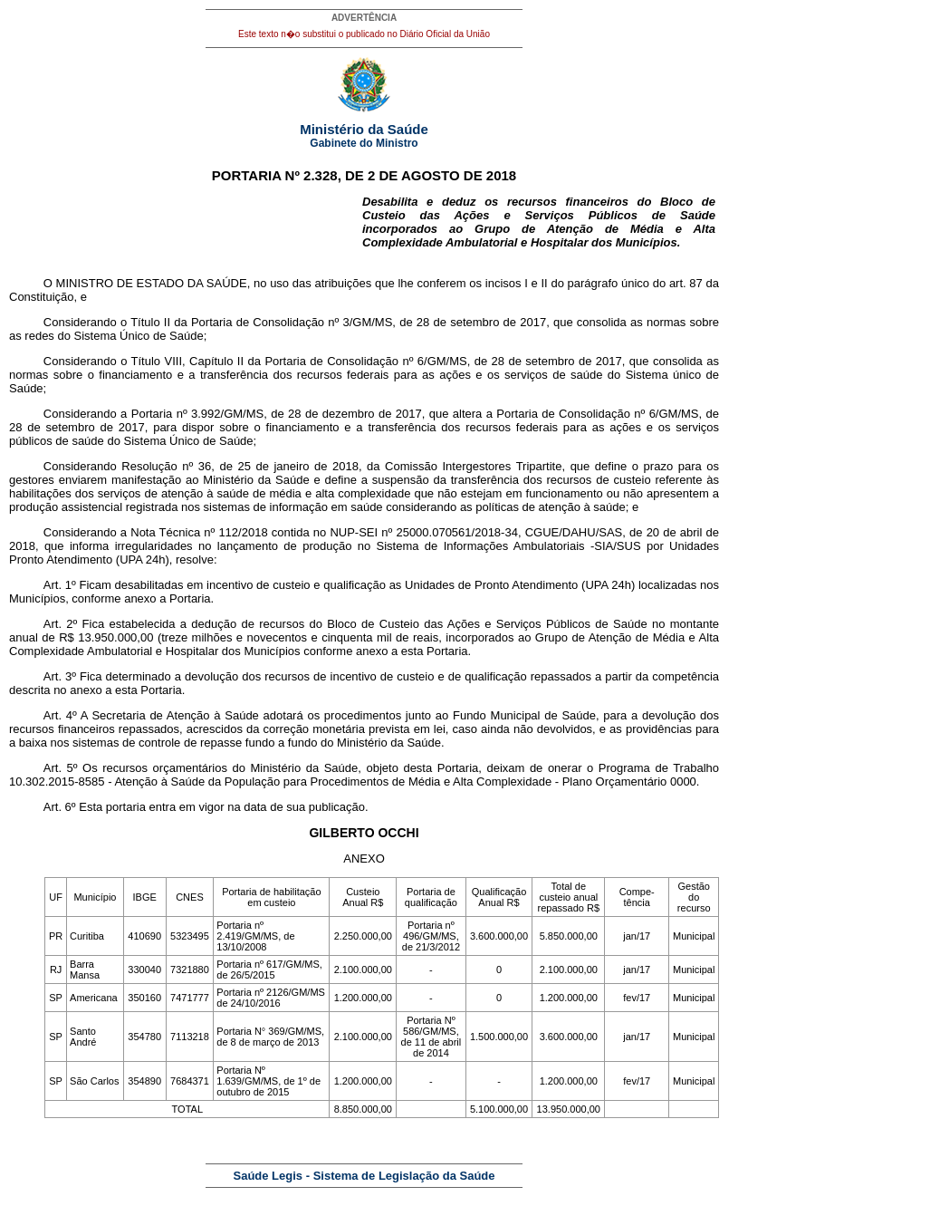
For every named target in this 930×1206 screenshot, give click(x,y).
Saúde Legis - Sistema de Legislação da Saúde (364, 1175)
